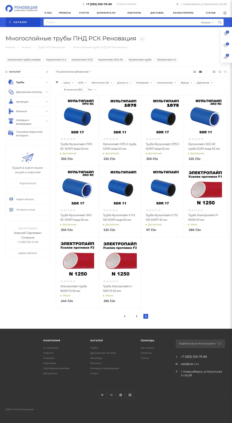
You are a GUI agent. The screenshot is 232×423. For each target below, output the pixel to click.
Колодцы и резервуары (104, 368)
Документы (50, 373)
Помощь (147, 340)
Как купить (147, 347)
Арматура (96, 357)
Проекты (146, 352)
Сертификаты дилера (56, 368)
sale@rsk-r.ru (190, 364)
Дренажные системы (103, 352)
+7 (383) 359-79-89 (99, 4)
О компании (51, 347)
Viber (111, 395)
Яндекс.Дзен (130, 395)
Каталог (97, 340)
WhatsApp (121, 395)
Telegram (102, 395)
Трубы (94, 347)
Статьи (145, 357)
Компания (51, 340)
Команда (48, 357)
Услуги (94, 373)
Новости (48, 352)
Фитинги (95, 363)
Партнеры (49, 363)
